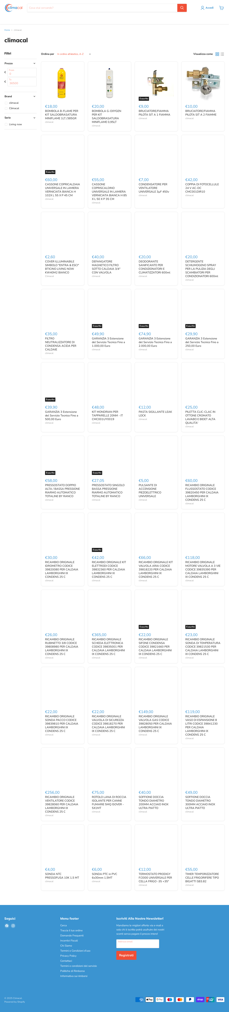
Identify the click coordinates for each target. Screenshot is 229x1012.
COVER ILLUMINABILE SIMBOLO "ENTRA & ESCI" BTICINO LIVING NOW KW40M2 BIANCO (62, 267)
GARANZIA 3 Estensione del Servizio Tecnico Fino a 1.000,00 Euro (108, 342)
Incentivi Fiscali (69, 940)
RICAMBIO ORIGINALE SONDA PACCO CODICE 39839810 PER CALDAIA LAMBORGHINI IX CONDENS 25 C (61, 723)
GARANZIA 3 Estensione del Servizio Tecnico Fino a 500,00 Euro (61, 415)
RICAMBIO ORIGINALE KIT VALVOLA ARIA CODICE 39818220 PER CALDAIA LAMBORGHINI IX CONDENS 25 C (156, 569)
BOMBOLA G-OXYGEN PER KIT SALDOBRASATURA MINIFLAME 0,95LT (106, 116)
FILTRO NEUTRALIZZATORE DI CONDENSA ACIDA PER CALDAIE (60, 344)
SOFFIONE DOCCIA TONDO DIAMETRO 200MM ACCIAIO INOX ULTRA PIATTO (153, 802)
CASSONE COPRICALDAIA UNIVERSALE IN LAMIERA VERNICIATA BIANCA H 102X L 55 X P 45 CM (62, 189)
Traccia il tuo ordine (71, 930)
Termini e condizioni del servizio (78, 966)
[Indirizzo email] (137, 943)
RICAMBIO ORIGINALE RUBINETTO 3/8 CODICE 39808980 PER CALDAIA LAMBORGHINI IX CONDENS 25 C (61, 646)
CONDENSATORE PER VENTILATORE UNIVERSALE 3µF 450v (154, 188)
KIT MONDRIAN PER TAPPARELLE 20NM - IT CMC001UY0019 (107, 415)
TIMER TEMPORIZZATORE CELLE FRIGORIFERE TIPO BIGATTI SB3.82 (202, 877)
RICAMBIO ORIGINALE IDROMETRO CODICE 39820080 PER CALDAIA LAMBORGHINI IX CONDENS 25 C (61, 569)
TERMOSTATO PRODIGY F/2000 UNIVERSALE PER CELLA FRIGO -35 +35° (155, 877)
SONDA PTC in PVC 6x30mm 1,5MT (104, 876)
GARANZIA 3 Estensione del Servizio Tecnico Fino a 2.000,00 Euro (155, 342)
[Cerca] (102, 8)
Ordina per (47, 54)
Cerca (63, 925)
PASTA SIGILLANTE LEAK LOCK (155, 413)
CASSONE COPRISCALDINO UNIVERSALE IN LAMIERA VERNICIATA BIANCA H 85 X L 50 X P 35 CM (109, 191)
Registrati (126, 955)
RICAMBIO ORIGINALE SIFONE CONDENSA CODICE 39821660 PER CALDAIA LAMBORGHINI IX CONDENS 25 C (155, 646)
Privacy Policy (68, 956)
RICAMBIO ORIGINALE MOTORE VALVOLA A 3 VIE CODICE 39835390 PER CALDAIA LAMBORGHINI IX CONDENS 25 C (202, 569)
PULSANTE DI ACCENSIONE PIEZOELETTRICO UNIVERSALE (150, 490)
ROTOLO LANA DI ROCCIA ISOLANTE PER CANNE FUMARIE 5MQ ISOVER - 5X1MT (109, 802)
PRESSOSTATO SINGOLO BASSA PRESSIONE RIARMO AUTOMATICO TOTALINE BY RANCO (108, 490)
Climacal (49, 276)
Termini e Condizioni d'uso (75, 950)
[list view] (222, 54)
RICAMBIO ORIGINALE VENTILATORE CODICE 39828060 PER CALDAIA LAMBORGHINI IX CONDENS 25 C (61, 804)
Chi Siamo (66, 945)
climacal (49, 122)
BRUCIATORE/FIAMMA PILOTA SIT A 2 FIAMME (200, 113)
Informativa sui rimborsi (73, 976)
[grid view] (217, 54)
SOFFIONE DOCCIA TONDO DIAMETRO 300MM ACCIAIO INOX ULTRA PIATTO (200, 802)
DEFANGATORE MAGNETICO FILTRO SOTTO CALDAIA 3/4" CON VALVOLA (106, 267)
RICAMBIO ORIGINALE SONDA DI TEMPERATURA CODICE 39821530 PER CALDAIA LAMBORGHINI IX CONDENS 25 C (202, 646)
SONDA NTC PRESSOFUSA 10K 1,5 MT (62, 876)
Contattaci (66, 961)
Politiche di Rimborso (72, 971)
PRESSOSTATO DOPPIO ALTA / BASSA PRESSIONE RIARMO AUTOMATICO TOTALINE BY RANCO (62, 490)
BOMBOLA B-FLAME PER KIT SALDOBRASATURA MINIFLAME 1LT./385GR (61, 114)
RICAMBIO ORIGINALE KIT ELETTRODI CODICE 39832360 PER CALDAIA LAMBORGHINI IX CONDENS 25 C (109, 569)
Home (7, 30)
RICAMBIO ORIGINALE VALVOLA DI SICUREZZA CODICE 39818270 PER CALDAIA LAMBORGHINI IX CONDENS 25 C (108, 723)
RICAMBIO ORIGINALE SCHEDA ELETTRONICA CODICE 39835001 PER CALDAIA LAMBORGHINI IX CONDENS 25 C (108, 646)
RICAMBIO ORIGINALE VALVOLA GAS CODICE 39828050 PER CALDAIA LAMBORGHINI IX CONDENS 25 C (155, 723)
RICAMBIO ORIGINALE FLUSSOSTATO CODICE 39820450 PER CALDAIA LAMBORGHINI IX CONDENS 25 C (202, 492)
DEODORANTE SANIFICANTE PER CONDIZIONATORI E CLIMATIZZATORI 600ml (154, 267)
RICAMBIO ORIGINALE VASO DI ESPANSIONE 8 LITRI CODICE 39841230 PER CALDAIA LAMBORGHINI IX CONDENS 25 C (201, 725)
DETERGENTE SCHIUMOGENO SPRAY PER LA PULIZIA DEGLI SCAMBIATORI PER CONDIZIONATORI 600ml (201, 269)
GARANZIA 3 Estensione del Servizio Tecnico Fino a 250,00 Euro (201, 342)
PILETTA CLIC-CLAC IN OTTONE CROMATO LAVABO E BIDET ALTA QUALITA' (200, 417)
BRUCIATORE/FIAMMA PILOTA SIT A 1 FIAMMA (154, 113)
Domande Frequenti (71, 935)
